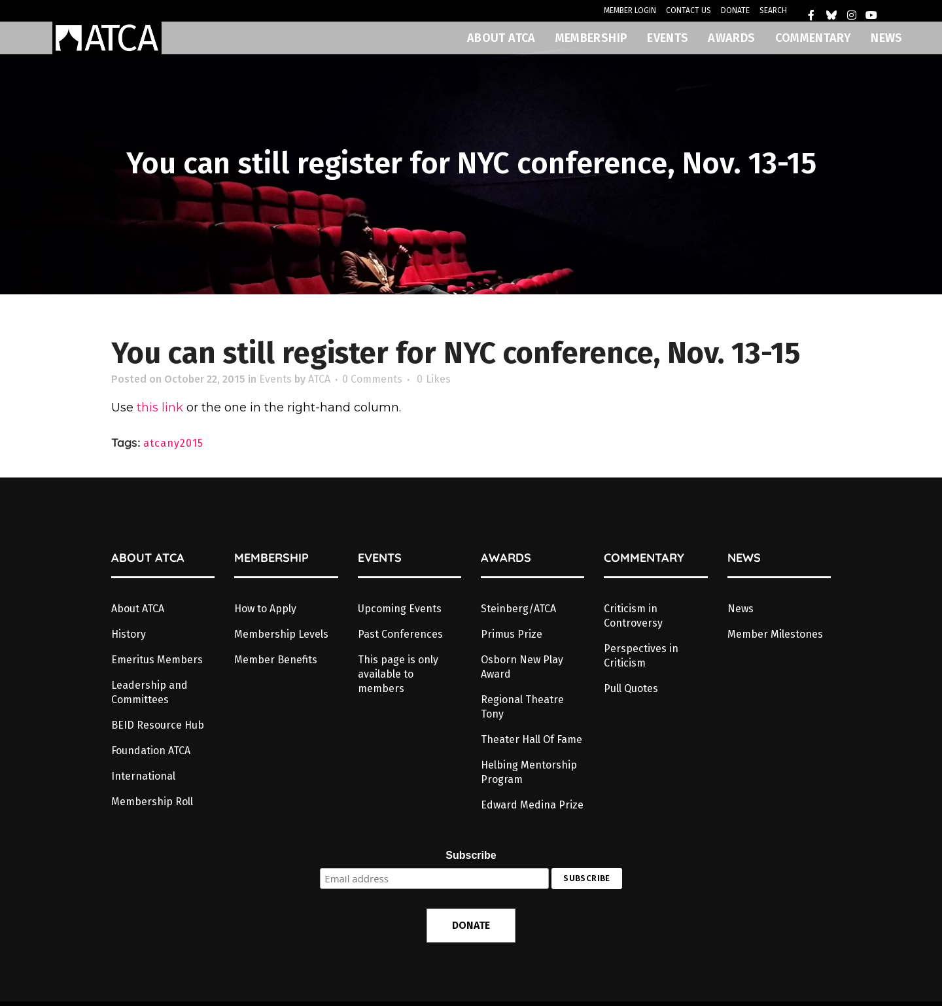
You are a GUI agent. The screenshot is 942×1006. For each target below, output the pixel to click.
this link (160, 407)
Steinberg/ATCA (518, 608)
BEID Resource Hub (157, 725)
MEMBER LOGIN (630, 10)
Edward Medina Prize (532, 805)
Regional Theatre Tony (522, 706)
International (143, 776)
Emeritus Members (157, 659)
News (740, 608)
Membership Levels (281, 634)
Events (275, 379)
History (128, 634)
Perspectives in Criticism (641, 655)
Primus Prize (511, 634)
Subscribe (470, 855)
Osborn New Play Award (522, 666)
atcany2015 (173, 443)
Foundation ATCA (150, 750)
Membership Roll (152, 801)
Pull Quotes (631, 688)
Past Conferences (400, 634)
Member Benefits (275, 659)
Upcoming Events (400, 608)
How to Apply (265, 608)
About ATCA (137, 608)
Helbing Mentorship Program (529, 772)
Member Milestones (775, 634)
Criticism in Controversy (633, 615)
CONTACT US (688, 10)
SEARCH (773, 10)
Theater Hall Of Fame (531, 739)
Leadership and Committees (149, 692)
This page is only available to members (398, 674)
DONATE (735, 10)
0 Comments (372, 379)
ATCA (319, 379)
